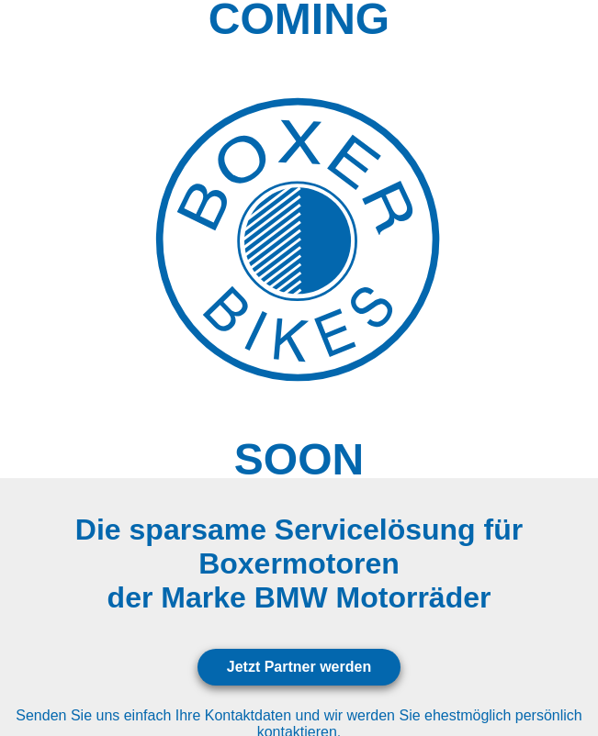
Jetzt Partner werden (299, 667)
